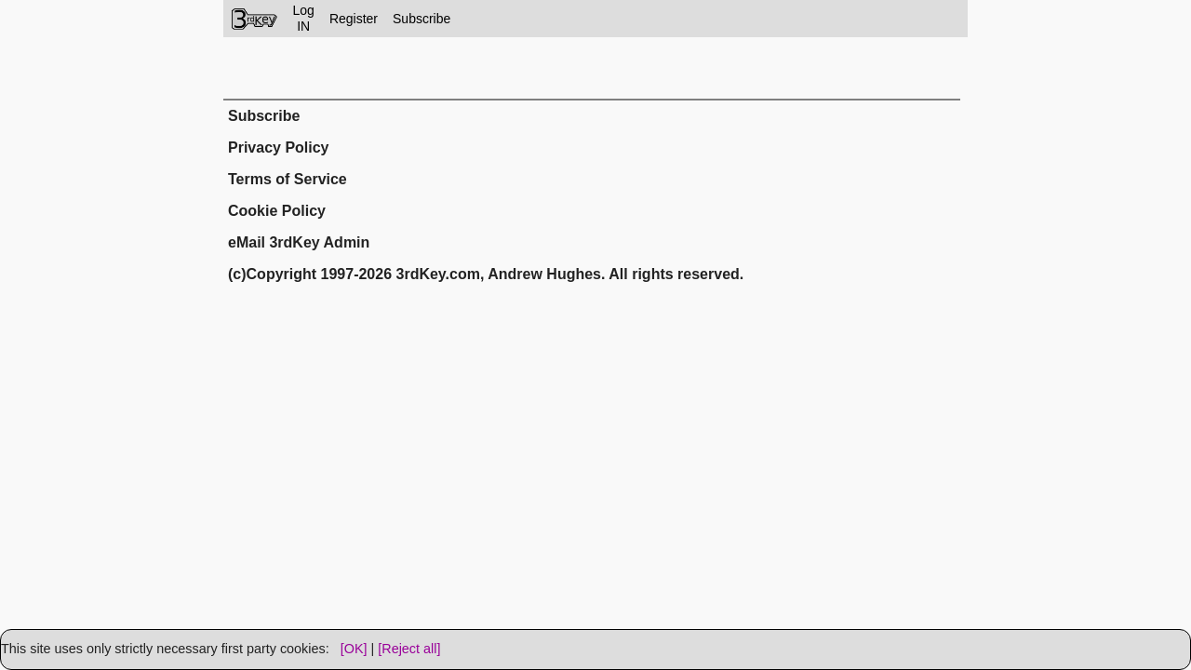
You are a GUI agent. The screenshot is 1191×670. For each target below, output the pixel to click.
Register (353, 18)
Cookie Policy (277, 211)
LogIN (303, 18)
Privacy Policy (278, 147)
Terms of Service (287, 179)
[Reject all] (409, 648)
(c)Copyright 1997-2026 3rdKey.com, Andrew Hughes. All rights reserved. (485, 274)
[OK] (354, 648)
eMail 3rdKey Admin (298, 242)
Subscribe (421, 18)
